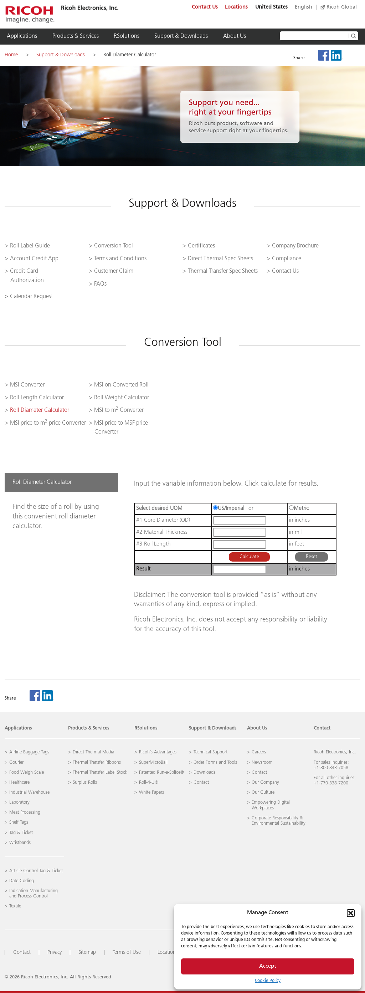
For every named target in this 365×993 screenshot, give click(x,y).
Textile (15, 906)
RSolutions (126, 36)
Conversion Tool (113, 246)
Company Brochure (295, 246)
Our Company (265, 782)
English (303, 7)
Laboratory (19, 802)
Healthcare (19, 782)
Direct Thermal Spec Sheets (220, 259)
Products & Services (75, 36)
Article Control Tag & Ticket (36, 871)
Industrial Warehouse (29, 792)
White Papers (151, 792)
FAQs (100, 284)
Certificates (201, 246)
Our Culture (263, 792)
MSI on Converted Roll (121, 385)
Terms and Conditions (120, 259)
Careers (259, 752)
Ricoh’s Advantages (157, 752)
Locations (236, 7)
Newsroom (262, 762)
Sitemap (87, 952)
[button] (350, 913)
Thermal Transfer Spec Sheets (223, 271)
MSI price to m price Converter (48, 423)
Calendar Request (31, 297)
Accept (267, 966)
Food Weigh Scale (26, 772)
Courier (16, 762)
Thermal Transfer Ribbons (97, 762)
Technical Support (210, 752)
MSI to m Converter (119, 410)
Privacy (54, 952)
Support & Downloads (181, 36)
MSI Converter (27, 385)
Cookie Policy (268, 981)
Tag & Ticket (21, 832)
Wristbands (20, 842)
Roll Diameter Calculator (129, 55)
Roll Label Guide (30, 246)
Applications (22, 36)
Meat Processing (24, 812)
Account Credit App (34, 259)
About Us (234, 36)
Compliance (286, 259)
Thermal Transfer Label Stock (100, 772)
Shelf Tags (18, 822)
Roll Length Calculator (37, 398)
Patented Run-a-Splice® (161, 772)
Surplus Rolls (85, 782)
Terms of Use (127, 952)
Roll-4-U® (148, 782)
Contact (322, 728)
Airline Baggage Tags (29, 752)
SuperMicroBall (153, 762)
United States (271, 7)
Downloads (204, 772)
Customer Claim (113, 271)
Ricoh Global (338, 7)
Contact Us (205, 7)
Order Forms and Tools (215, 762)
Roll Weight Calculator (121, 398)
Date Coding (21, 881)
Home (11, 55)
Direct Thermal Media (93, 752)
